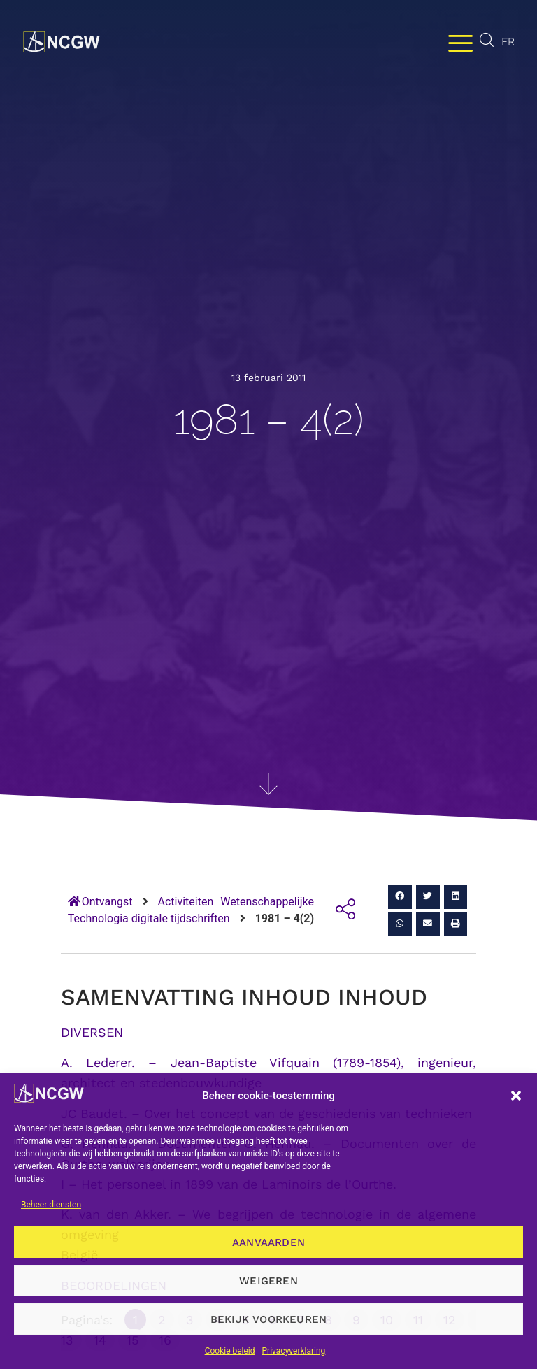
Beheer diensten (51, 1205)
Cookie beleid (230, 1351)
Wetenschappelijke (267, 901)
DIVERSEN (92, 1032)
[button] (516, 1096)
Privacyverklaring (294, 1351)
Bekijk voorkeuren (268, 1319)
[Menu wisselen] (460, 42)
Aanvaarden (268, 1242)
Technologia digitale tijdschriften (149, 918)
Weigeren (268, 1281)
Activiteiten (186, 901)
